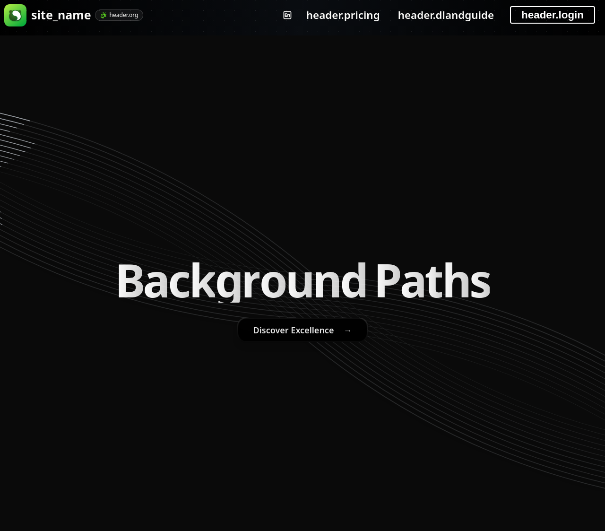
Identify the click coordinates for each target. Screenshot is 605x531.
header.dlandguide (446, 15)
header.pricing (343, 15)
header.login (552, 15)
